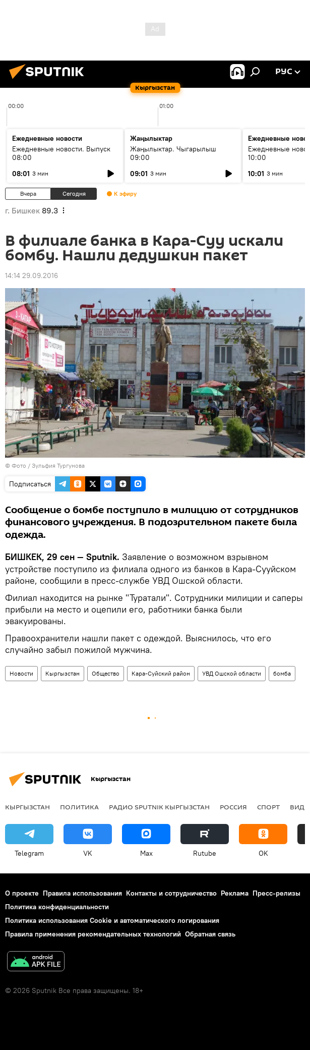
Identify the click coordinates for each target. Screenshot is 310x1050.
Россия (233, 806)
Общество (105, 673)
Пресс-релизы (276, 893)
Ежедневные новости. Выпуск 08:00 (61, 153)
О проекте (22, 893)
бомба (282, 673)
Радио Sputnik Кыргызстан (159, 806)
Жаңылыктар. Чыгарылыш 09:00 (173, 153)
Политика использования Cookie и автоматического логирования (112, 920)
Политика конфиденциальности (57, 906)
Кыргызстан (62, 673)
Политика (79, 806)
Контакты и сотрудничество (171, 893)
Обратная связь (210, 933)
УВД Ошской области (231, 673)
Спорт (268, 806)
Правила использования (82, 893)
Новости (21, 673)
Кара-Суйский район (161, 673)
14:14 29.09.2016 (31, 275)
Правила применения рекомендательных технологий (93, 933)
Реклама (235, 893)
